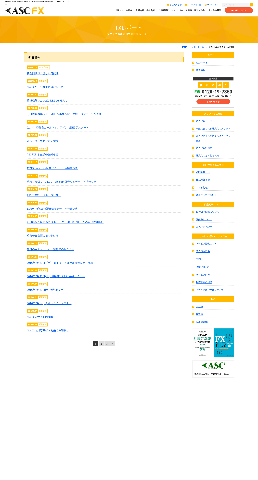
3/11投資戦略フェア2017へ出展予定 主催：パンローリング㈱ (64, 114)
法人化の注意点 (204, 149)
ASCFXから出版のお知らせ (42, 154)
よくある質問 (214, 10)
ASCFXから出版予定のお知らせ (45, 87)
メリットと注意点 (123, 10)
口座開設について (167, 10)
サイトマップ (211, 4)
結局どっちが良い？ (206, 197)
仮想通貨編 (201, 323)
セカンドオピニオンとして (210, 291)
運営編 (199, 316)
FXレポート (202, 64)
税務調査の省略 (204, 284)
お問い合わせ (239, 10)
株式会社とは (203, 181)
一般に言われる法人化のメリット (213, 130)
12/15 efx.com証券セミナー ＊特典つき (52, 168)
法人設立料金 (203, 253)
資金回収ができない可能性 (42, 73)
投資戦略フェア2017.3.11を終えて (47, 100)
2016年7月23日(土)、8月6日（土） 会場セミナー (56, 276)
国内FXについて (204, 221)
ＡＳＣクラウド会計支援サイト (45, 141)
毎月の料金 (202, 268)
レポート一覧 (197, 47)
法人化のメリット (205, 122)
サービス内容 (203, 276)
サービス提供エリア (206, 245)
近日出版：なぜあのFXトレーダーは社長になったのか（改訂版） (65, 222)
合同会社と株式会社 (145, 10)
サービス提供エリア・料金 (192, 10)
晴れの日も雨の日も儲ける (42, 235)
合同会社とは (203, 174)
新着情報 (200, 72)
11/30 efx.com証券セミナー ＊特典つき (52, 208)
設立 (198, 261)
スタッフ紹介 (193, 4)
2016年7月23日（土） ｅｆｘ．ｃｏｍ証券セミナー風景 (60, 263)
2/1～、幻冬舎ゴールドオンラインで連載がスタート (58, 127)
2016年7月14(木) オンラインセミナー (49, 303)
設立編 (199, 308)
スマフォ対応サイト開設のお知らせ (48, 330)
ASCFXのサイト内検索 (40, 317)
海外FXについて (204, 229)
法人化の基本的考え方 (207, 157)
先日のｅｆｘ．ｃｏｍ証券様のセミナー (50, 249)
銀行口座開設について (207, 213)
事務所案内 (174, 4)
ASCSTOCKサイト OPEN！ (44, 195)
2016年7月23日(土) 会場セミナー (46, 290)
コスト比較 (201, 189)
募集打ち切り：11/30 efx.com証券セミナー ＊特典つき (61, 181)
